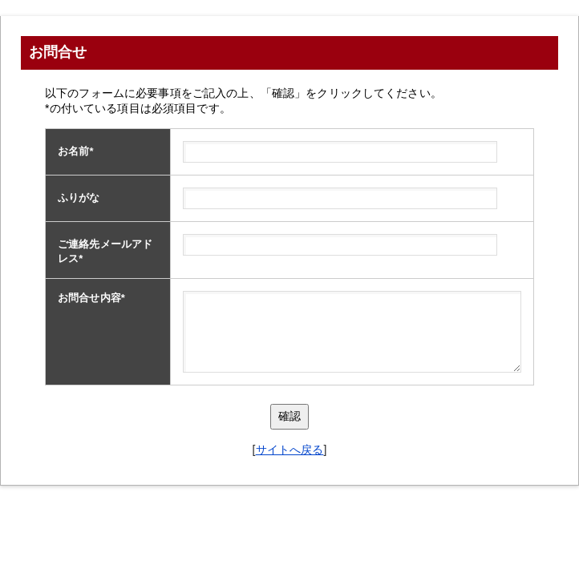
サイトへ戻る (290, 449)
